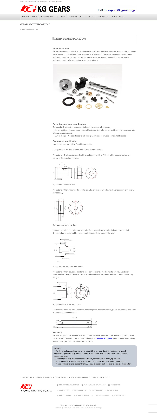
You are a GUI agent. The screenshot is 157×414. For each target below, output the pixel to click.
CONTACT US (27, 377)
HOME (22, 29)
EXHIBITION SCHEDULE (79, 377)
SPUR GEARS (115, 385)
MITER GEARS (97, 390)
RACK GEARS (64, 390)
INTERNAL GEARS (82, 395)
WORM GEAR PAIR (80, 390)
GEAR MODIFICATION (99, 377)
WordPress (67, 408)
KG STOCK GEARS (75, 405)
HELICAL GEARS (65, 395)
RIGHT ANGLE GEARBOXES (69, 385)
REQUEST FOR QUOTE (43, 377)
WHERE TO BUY (119, 395)
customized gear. (61, 356)
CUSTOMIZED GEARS (101, 395)
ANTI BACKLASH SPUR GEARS (95, 385)
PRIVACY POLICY (61, 377)
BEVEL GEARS (112, 390)
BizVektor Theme (78, 408)
